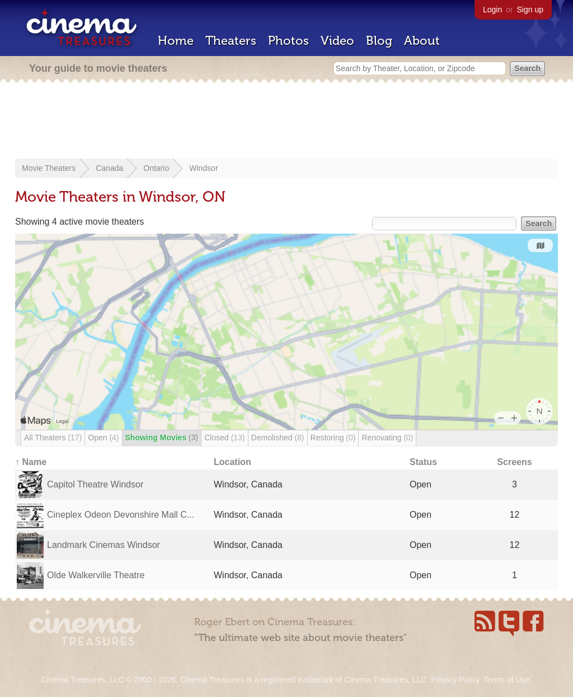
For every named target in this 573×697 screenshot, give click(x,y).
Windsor (203, 168)
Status (423, 462)
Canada (109, 168)
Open (103, 437)
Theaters (230, 40)
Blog (379, 40)
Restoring (333, 437)
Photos (288, 40)
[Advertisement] (286, 121)
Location (232, 462)
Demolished (277, 437)
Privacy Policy (455, 679)
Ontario (156, 168)
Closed (224, 437)
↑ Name (30, 462)
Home (176, 40)
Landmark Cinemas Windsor (103, 545)
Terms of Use (506, 679)
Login (492, 9)
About (422, 40)
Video (337, 40)
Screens (514, 462)
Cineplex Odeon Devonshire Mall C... (120, 514)
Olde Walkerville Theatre (95, 575)
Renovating (387, 437)
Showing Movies (162, 437)
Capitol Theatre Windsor (95, 484)
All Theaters (53, 437)
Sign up (530, 9)
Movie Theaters (49, 168)
